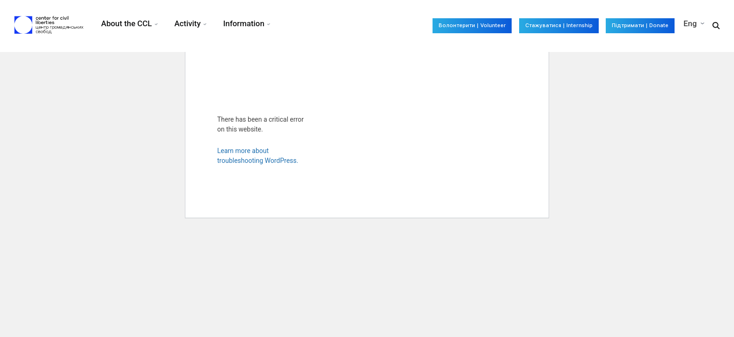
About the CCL (126, 23)
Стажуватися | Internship (522, 25)
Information (247, 23)
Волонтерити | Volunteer (407, 25)
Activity (189, 23)
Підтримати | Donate (629, 25)
